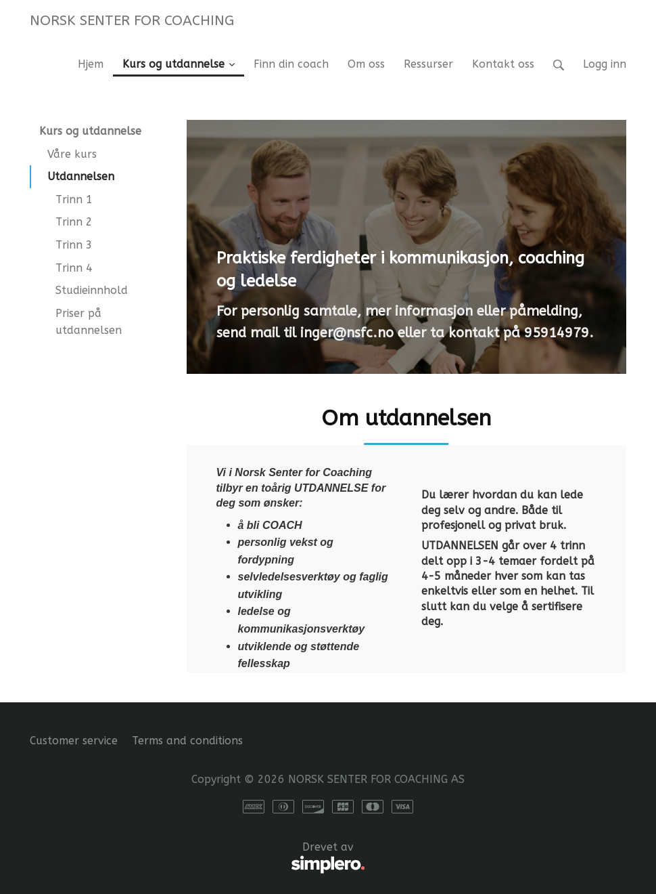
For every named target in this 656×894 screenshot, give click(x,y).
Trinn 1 (74, 199)
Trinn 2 (74, 221)
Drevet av (197, 858)
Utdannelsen (80, 176)
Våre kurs (72, 154)
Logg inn (604, 64)
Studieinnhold (91, 290)
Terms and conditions (187, 740)
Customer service (74, 740)
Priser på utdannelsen (88, 322)
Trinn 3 (74, 244)
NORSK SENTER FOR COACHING (132, 20)
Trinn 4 (74, 267)
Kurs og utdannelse (90, 131)
